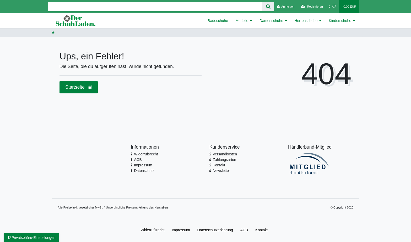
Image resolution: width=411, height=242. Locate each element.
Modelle (241, 21)
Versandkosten (225, 154)
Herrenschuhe (305, 21)
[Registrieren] (312, 6)
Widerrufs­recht (152, 230)
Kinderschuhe (340, 21)
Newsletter (221, 170)
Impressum (143, 165)
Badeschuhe (218, 21)
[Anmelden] (286, 6)
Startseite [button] (78, 87)
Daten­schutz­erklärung (215, 230)
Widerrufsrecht (146, 154)
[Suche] (268, 6)
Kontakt (219, 165)
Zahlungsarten (224, 159)
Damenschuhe (271, 21)
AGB (138, 159)
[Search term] (155, 6)
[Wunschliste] (332, 6)
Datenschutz (144, 170)
